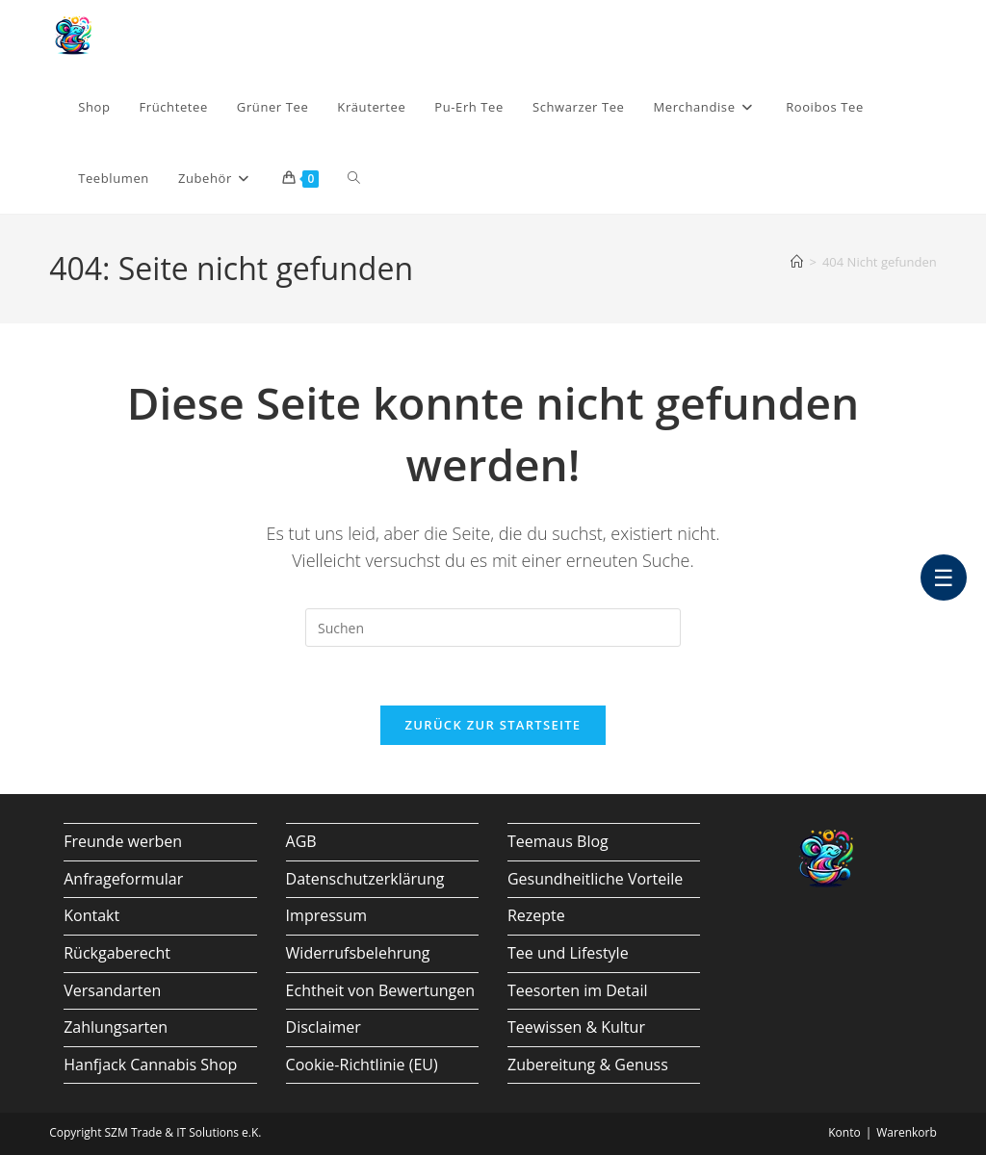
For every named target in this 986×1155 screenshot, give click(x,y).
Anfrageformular (123, 878)
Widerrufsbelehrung (358, 952)
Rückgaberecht (117, 952)
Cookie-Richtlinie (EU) (362, 1064)
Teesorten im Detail (577, 990)
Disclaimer (323, 1027)
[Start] (797, 261)
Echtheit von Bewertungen (380, 990)
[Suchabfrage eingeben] (493, 627)
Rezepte (536, 915)
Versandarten (112, 990)
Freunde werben (123, 841)
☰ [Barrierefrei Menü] (943, 577)
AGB (301, 841)
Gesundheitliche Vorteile (595, 878)
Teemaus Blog (558, 841)
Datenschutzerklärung (365, 878)
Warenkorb (906, 1132)
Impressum (326, 915)
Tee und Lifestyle (568, 952)
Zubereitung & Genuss (587, 1064)
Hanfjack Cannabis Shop (150, 1064)
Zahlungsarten (116, 1027)
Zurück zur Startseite (493, 724)
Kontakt (91, 915)
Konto (844, 1132)
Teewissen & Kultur (576, 1027)
